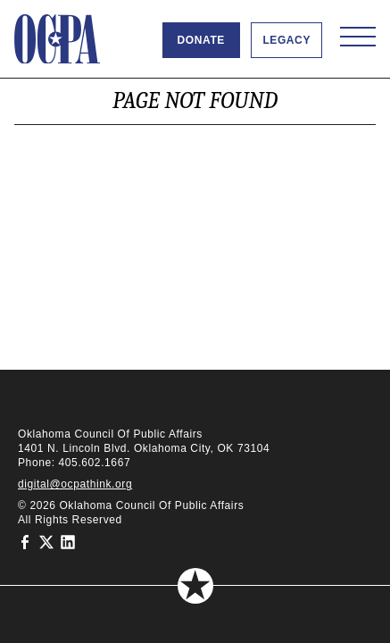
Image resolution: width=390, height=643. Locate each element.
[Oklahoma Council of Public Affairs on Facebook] (25, 541)
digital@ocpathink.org (75, 484)
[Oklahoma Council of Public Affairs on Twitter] (46, 541)
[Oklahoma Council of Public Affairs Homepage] (57, 39)
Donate (201, 40)
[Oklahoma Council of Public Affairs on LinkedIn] (68, 541)
